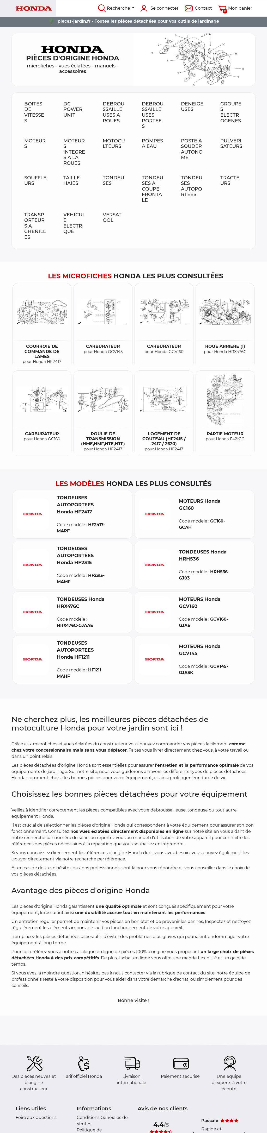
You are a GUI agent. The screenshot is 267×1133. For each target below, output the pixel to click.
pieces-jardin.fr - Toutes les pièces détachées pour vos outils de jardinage (138, 21)
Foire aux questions (36, 1117)
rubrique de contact (178, 973)
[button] (32, 514)
